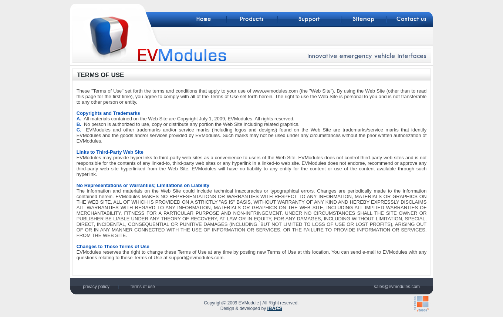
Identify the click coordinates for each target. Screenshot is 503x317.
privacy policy (96, 286)
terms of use (143, 286)
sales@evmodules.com (397, 286)
